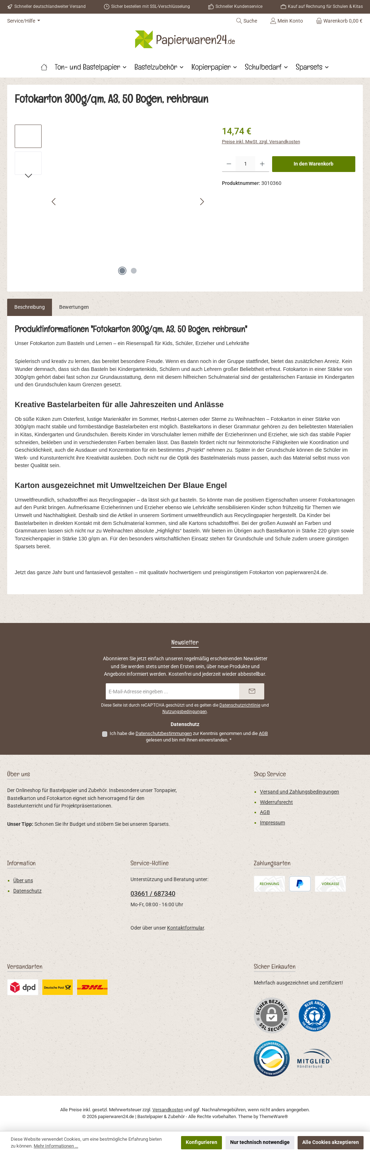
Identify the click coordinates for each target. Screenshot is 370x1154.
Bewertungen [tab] (74, 307)
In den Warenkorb (313, 164)
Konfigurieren (201, 1142)
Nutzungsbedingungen (184, 711)
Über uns (23, 881)
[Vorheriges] (54, 201)
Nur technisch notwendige (260, 1142)
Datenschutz (27, 891)
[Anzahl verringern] (229, 164)
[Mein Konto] (286, 21)
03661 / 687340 (153, 893)
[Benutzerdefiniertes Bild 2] (272, 1058)
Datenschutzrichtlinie (239, 705)
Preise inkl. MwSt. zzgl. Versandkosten (261, 141)
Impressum (272, 823)
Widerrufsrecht (276, 802)
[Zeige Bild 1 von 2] (122, 271)
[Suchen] (246, 21)
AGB (263, 733)
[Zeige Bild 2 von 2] (134, 271)
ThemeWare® (273, 1116)
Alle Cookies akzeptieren (330, 1142)
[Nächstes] (201, 201)
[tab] (29, 307)
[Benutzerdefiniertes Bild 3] (315, 1058)
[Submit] (251, 691)
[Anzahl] (245, 164)
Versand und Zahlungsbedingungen (299, 792)
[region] (111, 202)
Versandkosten (167, 1109)
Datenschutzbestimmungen (164, 733)
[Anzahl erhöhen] (262, 164)
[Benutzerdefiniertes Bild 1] (315, 1015)
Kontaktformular (185, 928)
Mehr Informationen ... (56, 1146)
